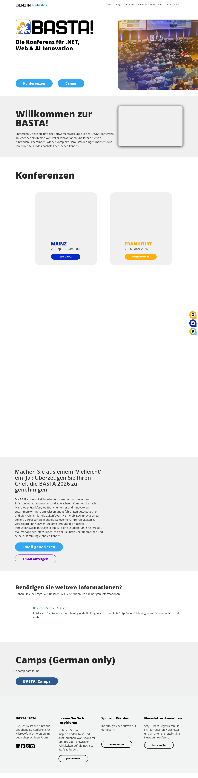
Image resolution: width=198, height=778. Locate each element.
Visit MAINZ (66, 256)
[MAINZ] (192, 324)
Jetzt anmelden (73, 758)
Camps (71, 83)
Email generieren (38, 546)
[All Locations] (192, 331)
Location (109, 4)
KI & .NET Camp (172, 4)
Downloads (129, 4)
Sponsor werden (116, 744)
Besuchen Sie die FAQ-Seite (50, 608)
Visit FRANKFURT (140, 256)
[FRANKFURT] (192, 316)
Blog (118, 4)
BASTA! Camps (37, 681)
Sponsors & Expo (146, 4)
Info (159, 4)
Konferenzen (34, 83)
